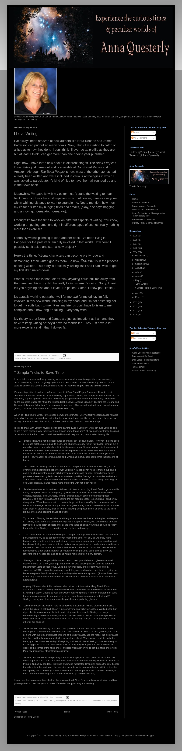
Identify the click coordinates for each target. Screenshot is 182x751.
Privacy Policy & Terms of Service (147, 223)
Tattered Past (138, 367)
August (138, 268)
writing (68, 358)
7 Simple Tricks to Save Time (39, 372)
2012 (135, 306)
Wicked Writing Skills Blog (144, 370)
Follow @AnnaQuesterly (144, 152)
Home (67, 712)
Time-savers (95, 700)
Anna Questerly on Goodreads (146, 353)
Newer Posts (21, 712)
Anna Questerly (28, 358)
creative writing (42, 358)
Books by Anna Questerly (144, 206)
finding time (61, 700)
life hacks (77, 700)
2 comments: (54, 355)
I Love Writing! (26, 133)
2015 (135, 248)
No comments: (56, 697)
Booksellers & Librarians (143, 219)
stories (62, 358)
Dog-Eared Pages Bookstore (145, 360)
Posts (135, 132)
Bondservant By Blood (142, 356)
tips (103, 700)
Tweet (161, 152)
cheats (45, 700)
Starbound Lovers (140, 363)
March (138, 297)
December (140, 255)
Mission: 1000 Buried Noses (145, 209)
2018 (135, 240)
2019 (135, 236)
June (137, 276)
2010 (135, 314)
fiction (52, 358)
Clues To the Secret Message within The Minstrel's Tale (149, 214)
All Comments (139, 138)
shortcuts (86, 700)
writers (114, 700)
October (139, 260)
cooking (52, 700)
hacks (69, 700)
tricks (108, 700)
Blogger (150, 735)
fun (56, 358)
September (140, 264)
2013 (135, 302)
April (137, 293)
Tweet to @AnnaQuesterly (144, 155)
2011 (135, 310)
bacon (38, 700)
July (137, 272)
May (137, 280)
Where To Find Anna (141, 202)
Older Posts (112, 712)
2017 (135, 244)
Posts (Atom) (33, 717)
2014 (135, 252)
